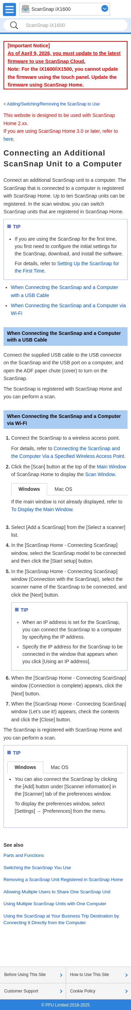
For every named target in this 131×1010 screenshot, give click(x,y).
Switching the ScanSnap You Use (37, 867)
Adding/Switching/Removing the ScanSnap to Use (53, 104)
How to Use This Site (89, 974)
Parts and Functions (23, 855)
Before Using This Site (25, 974)
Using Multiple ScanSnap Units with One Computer (54, 903)
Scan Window (100, 474)
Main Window (111, 466)
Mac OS (63, 489)
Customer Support (21, 991)
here (8, 139)
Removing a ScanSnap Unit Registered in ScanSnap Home (63, 879)
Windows (29, 489)
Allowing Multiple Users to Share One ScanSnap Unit (56, 891)
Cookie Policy (83, 991)
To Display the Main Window (41, 509)
